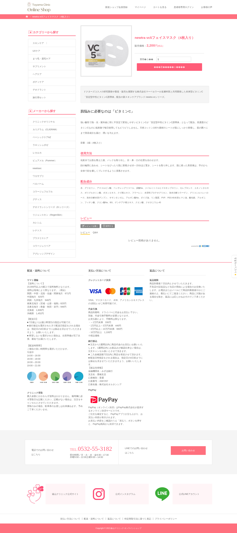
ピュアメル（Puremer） (45, 160)
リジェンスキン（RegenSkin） (48, 215)
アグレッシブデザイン (44, 253)
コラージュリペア (41, 246)
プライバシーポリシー (166, 519)
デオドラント (39, 89)
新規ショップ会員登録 (116, 7)
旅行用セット (39, 97)
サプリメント (39, 66)
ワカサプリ (38, 176)
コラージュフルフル (43, 191)
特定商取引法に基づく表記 (137, 519)
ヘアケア (37, 74)
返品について (114, 519)
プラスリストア (40, 238)
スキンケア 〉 (40, 43)
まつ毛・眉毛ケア (41, 58)
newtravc (37, 168)
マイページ (140, 7)
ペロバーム (38, 184)
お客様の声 (206, 7)
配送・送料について (94, 519)
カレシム (37, 222)
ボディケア (38, 82)
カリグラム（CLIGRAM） (45, 129)
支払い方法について (70, 519)
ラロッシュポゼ (40, 145)
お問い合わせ (188, 450)
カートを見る (160, 7)
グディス (37, 199)
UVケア (36, 51)
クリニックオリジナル (44, 121)
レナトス (37, 230)
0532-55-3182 (95, 448)
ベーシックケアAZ (42, 137)
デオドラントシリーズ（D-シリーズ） (52, 207)
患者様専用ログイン (184, 7)
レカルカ (37, 152)
